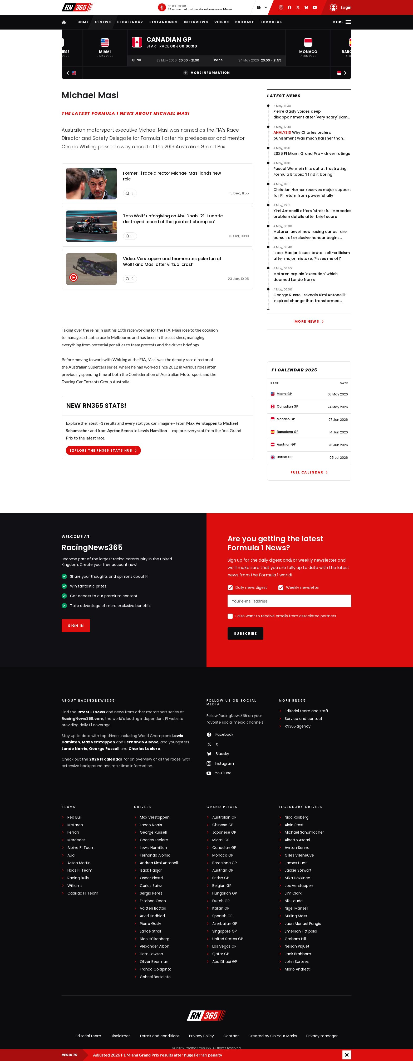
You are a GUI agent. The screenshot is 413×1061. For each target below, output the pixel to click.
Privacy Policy (201, 1036)
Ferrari (73, 832)
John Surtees (297, 961)
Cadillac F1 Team (82, 893)
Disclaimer (120, 1036)
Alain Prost (294, 825)
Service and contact (303, 718)
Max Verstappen (98, 742)
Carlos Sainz (151, 885)
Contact (231, 1036)
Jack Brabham (298, 954)
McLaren (75, 825)
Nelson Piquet (297, 946)
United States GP (227, 939)
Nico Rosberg (296, 817)
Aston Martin (79, 863)
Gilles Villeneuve (299, 855)
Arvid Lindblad (152, 916)
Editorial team (88, 1036)
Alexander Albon (154, 946)
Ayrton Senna (297, 847)
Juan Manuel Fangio (303, 923)
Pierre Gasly (150, 923)
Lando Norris (74, 748)
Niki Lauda (294, 901)
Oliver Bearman (154, 961)
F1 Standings (163, 22)
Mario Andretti (298, 969)
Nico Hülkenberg (154, 939)
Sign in (76, 625)
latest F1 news (91, 712)
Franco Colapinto (155, 969)
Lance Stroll (150, 931)
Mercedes (76, 840)
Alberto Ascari (297, 840)
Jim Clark (293, 893)
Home (83, 22)
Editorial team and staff (306, 711)
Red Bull (74, 817)
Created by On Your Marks (272, 1036)
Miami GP (220, 840)
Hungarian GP (224, 893)
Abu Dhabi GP (224, 961)
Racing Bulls (78, 878)
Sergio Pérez (151, 893)
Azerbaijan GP (224, 923)
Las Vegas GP (224, 946)
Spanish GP (222, 916)
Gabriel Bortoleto (155, 977)
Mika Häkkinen (297, 878)
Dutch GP (221, 901)
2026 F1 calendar (105, 759)
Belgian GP (222, 885)
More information (206, 72)
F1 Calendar (130, 22)
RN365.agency (298, 726)
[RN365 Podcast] (195, 7)
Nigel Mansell (296, 908)
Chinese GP (222, 825)
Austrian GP (222, 870)
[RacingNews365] (206, 1016)
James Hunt (296, 863)
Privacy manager (322, 1036)
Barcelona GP (224, 863)
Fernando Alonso (141, 742)
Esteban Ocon (153, 901)
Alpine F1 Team (81, 847)
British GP (220, 878)
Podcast (244, 22)
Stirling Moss (296, 916)
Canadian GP (224, 847)
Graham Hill (295, 939)
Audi (71, 855)
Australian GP (224, 817)
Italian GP (220, 908)
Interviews (196, 22)
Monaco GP (222, 855)
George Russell (104, 748)
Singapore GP (224, 931)
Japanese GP (224, 832)
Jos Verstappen (299, 885)
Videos (221, 22)
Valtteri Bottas (153, 908)
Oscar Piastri (151, 878)
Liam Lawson (151, 954)
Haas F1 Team (79, 870)
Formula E (271, 22)
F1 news (103, 22)
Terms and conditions (159, 1036)
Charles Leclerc (144, 748)
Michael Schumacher (304, 832)
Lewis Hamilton (153, 847)
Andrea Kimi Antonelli (159, 863)
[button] (105, 48)
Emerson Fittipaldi (301, 931)
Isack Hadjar (151, 870)
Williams (74, 885)
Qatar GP (220, 954)
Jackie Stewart (298, 870)
